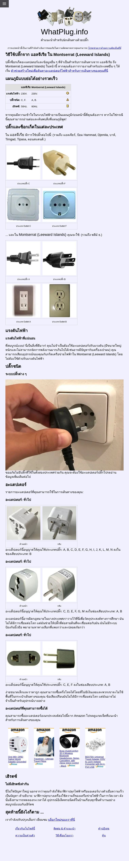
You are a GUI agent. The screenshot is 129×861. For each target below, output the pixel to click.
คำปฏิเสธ (103, 828)
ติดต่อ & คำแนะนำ (65, 828)
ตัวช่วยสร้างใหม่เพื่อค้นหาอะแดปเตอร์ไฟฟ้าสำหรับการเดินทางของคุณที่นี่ (59, 70)
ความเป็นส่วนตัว (25, 835)
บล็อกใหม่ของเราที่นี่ (61, 819)
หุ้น (104, 835)
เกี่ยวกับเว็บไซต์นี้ (25, 828)
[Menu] (4, 3)
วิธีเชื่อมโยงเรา (64, 835)
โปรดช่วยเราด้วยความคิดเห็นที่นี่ (104, 48)
